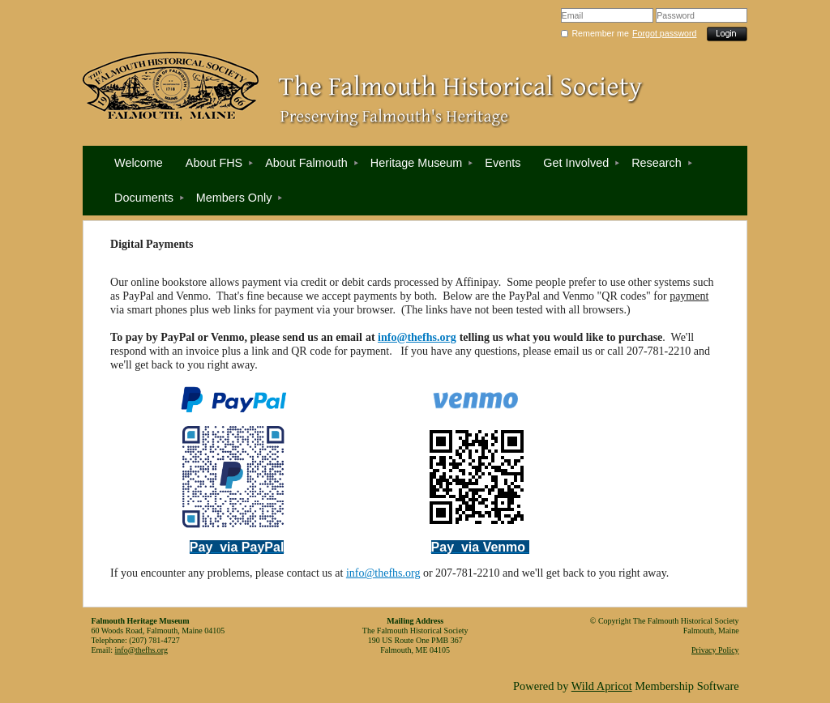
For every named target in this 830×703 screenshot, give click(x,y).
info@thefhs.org (417, 337)
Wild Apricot (601, 686)
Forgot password (664, 33)
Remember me (599, 33)
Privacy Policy (715, 649)
